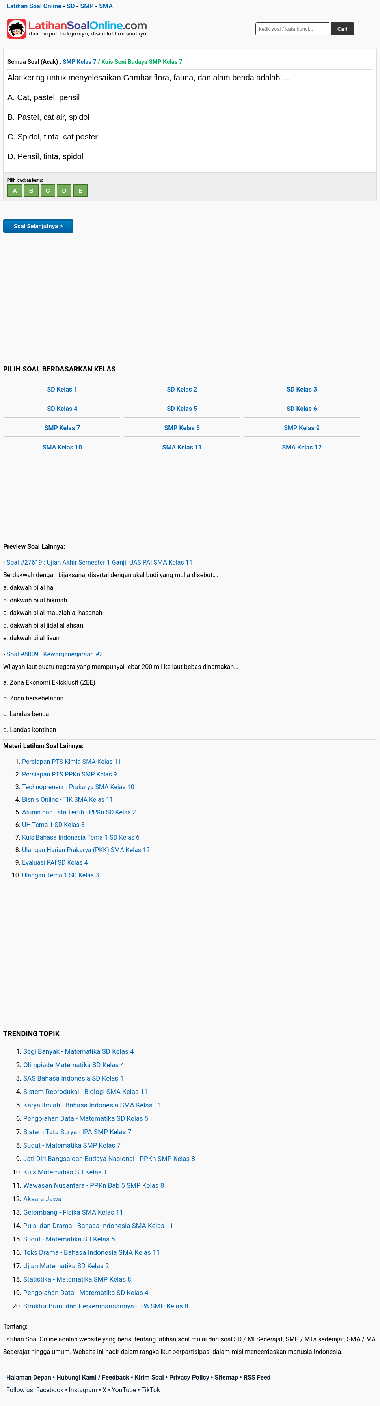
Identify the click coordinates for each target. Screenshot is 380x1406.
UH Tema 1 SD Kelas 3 (53, 824)
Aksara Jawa (42, 1199)
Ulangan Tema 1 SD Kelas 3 (60, 875)
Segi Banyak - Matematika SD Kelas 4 (78, 1051)
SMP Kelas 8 (182, 428)
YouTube (124, 1390)
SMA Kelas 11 (182, 447)
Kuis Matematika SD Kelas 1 (65, 1172)
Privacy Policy (189, 1377)
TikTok (151, 1390)
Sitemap (226, 1377)
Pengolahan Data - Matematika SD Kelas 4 (86, 1292)
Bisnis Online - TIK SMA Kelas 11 (67, 799)
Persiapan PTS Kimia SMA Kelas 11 (71, 761)
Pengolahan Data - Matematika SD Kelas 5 (86, 1118)
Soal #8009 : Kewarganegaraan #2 (55, 654)
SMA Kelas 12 (301, 447)
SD (71, 6)
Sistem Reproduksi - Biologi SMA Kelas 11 (85, 1092)
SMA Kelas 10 (62, 447)
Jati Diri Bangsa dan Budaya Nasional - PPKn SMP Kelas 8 (109, 1159)
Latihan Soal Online (34, 6)
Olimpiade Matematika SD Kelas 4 (73, 1065)
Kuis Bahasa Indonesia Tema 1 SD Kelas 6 (81, 837)
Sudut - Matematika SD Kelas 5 (69, 1239)
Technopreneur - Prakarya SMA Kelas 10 (78, 787)
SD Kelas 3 (302, 389)
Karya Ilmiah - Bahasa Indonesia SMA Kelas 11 (92, 1105)
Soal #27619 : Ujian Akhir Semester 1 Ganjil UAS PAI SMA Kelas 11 (100, 562)
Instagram (83, 1390)
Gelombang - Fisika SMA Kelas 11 (73, 1212)
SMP (86, 6)
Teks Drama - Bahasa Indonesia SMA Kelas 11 (91, 1252)
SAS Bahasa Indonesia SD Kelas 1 (73, 1078)
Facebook (49, 1390)
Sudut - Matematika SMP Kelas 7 (72, 1145)
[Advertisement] (190, 297)
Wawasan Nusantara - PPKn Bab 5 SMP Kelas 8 (93, 1185)
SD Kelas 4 (62, 408)
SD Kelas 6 (302, 408)
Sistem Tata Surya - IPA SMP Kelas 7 (77, 1132)
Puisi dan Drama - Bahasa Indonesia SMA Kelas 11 (98, 1226)
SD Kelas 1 (62, 389)
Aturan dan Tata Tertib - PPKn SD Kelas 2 (79, 812)
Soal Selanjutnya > (38, 226)
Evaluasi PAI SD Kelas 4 (55, 862)
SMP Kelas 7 (79, 61)
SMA (106, 6)
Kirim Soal (149, 1377)
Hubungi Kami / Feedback (92, 1377)
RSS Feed (257, 1377)
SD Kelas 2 (182, 389)
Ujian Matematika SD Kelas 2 (66, 1266)
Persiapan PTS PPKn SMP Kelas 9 (69, 774)
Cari (342, 29)
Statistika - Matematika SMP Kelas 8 (77, 1279)
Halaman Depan (28, 1377)
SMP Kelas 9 (302, 428)
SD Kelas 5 (182, 408)
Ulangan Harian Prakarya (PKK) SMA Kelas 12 (86, 850)
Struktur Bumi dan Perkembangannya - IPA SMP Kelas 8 (105, 1306)
